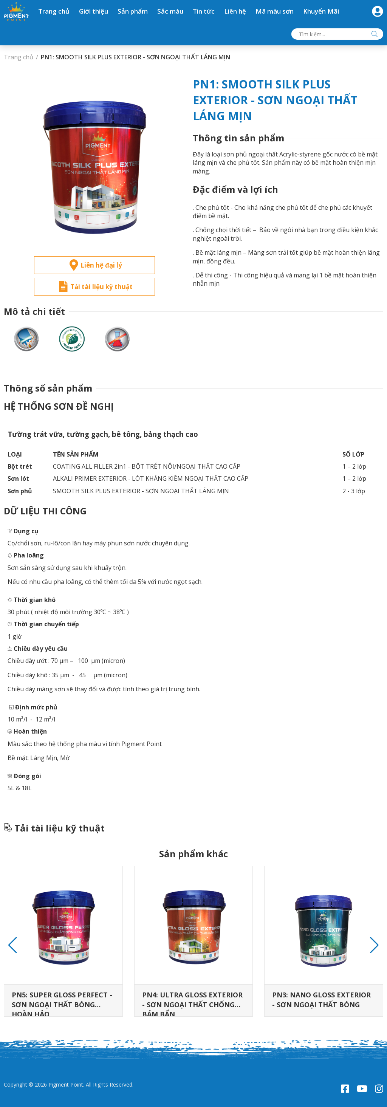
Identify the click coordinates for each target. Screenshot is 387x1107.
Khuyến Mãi (321, 11)
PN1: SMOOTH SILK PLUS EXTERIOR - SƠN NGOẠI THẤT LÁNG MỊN (135, 57)
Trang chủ (54, 11)
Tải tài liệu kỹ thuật (96, 286)
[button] (374, 945)
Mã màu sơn (274, 11)
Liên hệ (235, 11)
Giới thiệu (93, 11)
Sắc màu (170, 11)
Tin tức (204, 11)
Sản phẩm (133, 11)
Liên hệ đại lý (96, 265)
